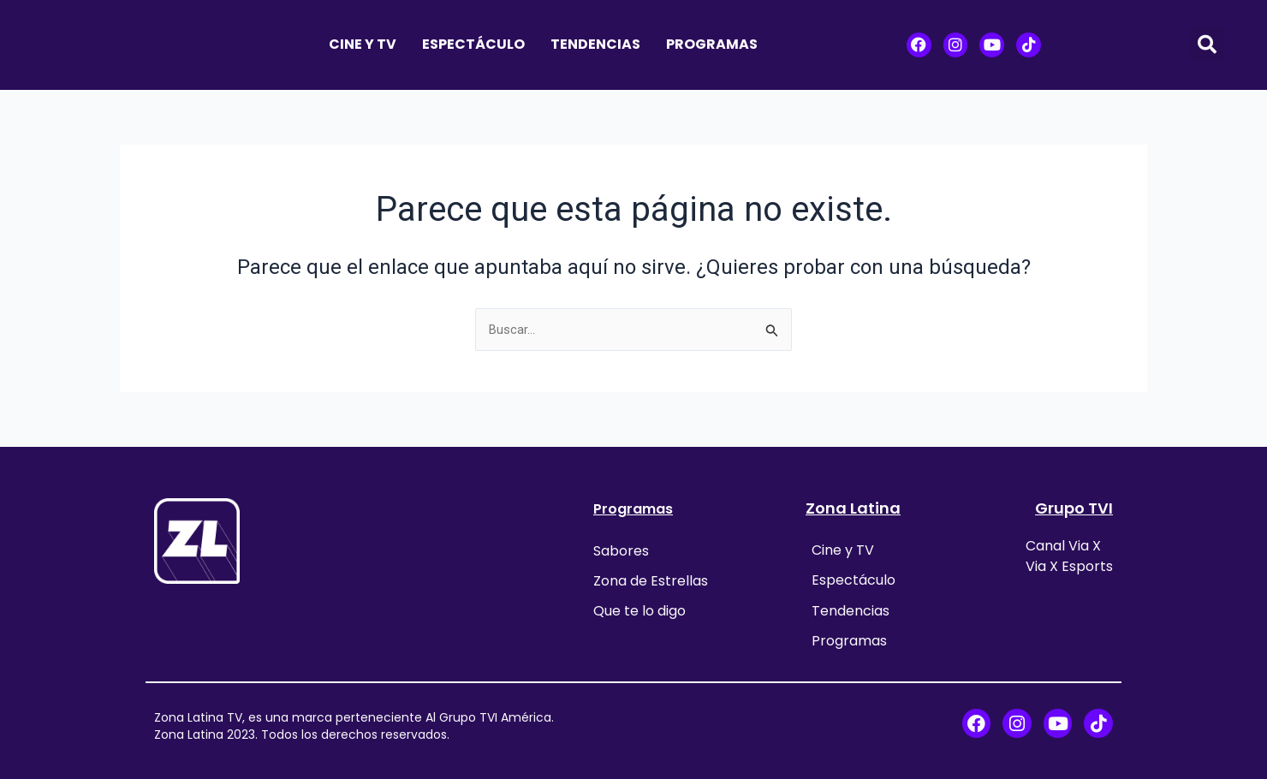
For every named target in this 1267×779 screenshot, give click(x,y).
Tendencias (595, 44)
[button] (1207, 44)
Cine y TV (362, 44)
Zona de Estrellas (650, 576)
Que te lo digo (639, 601)
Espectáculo (473, 44)
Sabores (621, 550)
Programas (712, 44)
